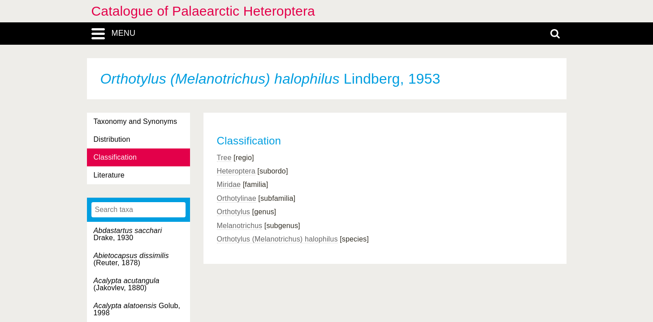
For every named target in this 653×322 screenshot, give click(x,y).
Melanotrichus (240, 225)
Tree (224, 157)
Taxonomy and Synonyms (135, 121)
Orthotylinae (236, 198)
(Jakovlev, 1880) (127, 284)
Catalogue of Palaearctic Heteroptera (203, 11)
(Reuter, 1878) (131, 259)
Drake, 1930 (128, 234)
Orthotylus (234, 212)
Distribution (112, 139)
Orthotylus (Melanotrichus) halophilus (277, 239)
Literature (109, 175)
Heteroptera (236, 171)
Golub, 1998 (137, 309)
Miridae (229, 184)
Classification (115, 157)
